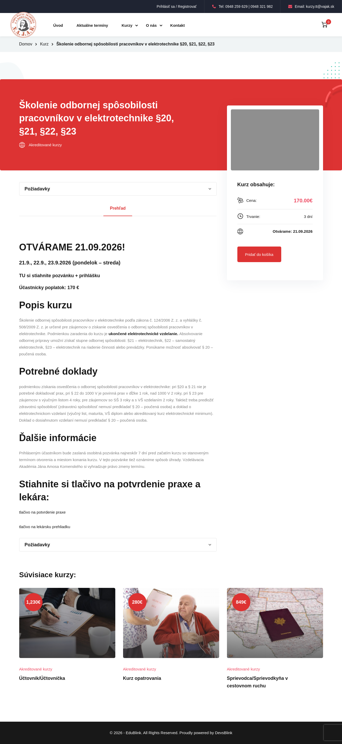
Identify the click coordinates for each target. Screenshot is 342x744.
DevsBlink (223, 732)
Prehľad (117, 208)
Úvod (58, 25)
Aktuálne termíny (92, 25)
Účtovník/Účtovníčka (42, 678)
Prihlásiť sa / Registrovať (177, 6)
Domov (25, 44)
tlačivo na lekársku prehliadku (44, 526)
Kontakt (177, 25)
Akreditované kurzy (45, 145)
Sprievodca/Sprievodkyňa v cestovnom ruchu (257, 682)
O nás (151, 25)
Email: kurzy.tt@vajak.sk (311, 6)
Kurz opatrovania (142, 678)
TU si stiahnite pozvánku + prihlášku (59, 275)
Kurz (44, 44)
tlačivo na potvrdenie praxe (42, 512)
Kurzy (127, 25)
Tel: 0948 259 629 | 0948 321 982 (242, 6)
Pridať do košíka (259, 254)
